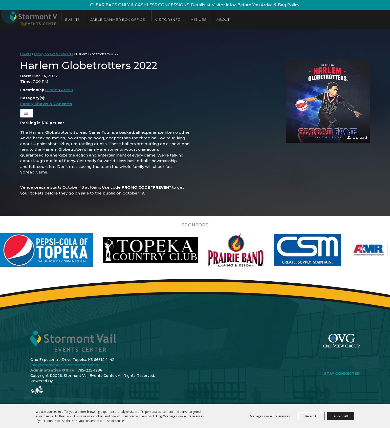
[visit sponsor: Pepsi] (57, 250)
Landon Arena (59, 89)
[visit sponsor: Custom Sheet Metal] (318, 250)
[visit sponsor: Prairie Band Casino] (247, 250)
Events (88, 19)
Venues (215, 19)
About (239, 19)
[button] (328, 101)
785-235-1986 (90, 370)
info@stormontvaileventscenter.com (64, 365)
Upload (360, 137)
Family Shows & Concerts (53, 54)
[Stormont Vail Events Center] (36, 19)
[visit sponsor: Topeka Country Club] (161, 250)
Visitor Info (184, 19)
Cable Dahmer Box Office (133, 19)
